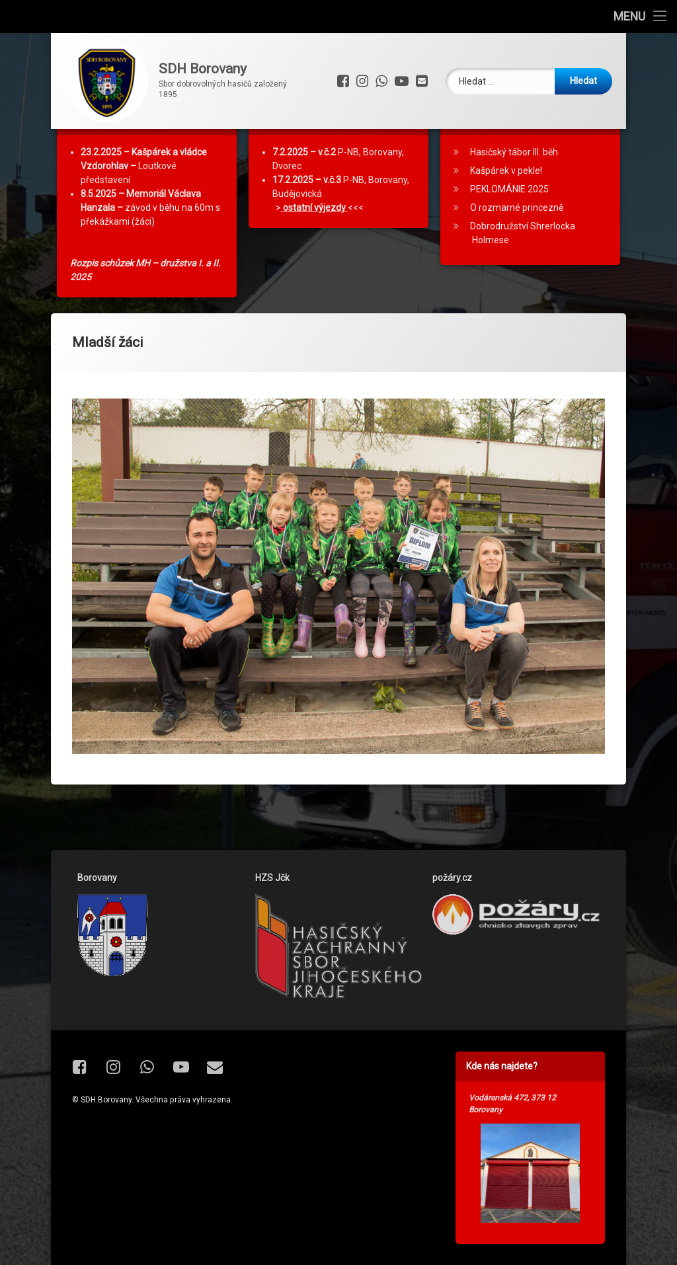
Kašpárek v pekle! (506, 207)
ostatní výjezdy (314, 244)
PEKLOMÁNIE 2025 (509, 226)
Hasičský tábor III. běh (514, 189)
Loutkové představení (144, 203)
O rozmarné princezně (516, 244)
